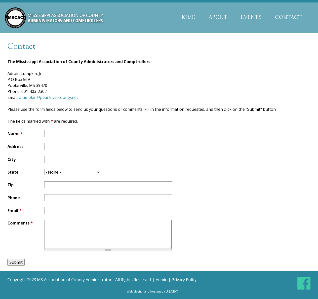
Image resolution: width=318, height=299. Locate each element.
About (217, 17)
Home (187, 17)
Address (15, 146)
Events (251, 17)
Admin (161, 279)
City (11, 159)
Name (15, 133)
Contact (288, 17)
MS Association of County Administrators (75, 279)
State (13, 172)
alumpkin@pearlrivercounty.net (48, 97)
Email (14, 210)
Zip (10, 184)
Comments (20, 223)
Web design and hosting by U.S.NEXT (152, 291)
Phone (13, 197)
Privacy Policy (184, 279)
